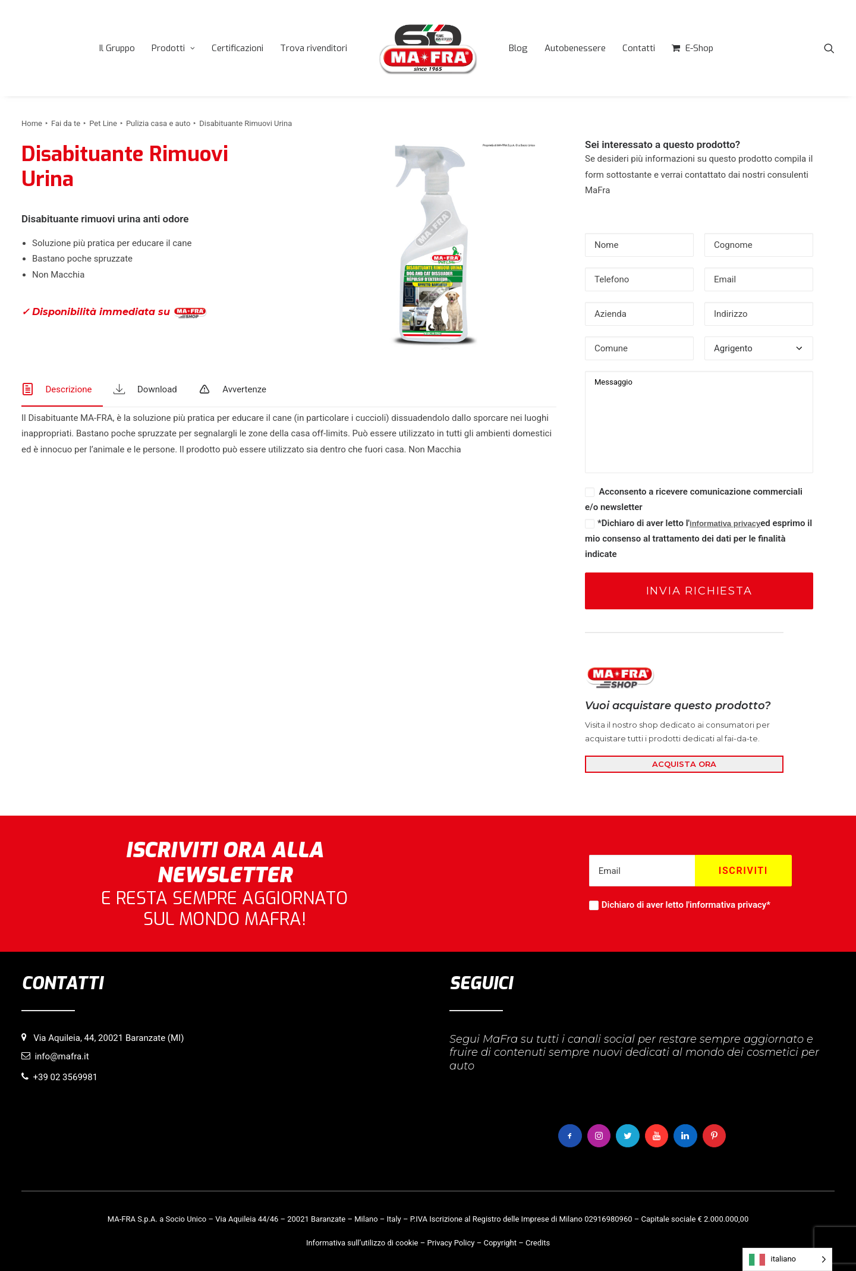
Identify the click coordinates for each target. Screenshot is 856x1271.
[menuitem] (117, 48)
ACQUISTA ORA (684, 764)
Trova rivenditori (313, 48)
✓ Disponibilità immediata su (114, 312)
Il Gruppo (117, 48)
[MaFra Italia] (428, 48)
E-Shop (699, 48)
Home (31, 123)
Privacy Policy (450, 1242)
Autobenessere (575, 48)
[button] (829, 48)
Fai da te (65, 123)
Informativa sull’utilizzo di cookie (362, 1242)
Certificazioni (237, 48)
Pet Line (103, 123)
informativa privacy (725, 523)
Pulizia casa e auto (158, 123)
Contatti (638, 48)
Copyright (500, 1242)
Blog (518, 48)
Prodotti (173, 48)
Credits (537, 1242)
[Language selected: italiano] (787, 1259)
